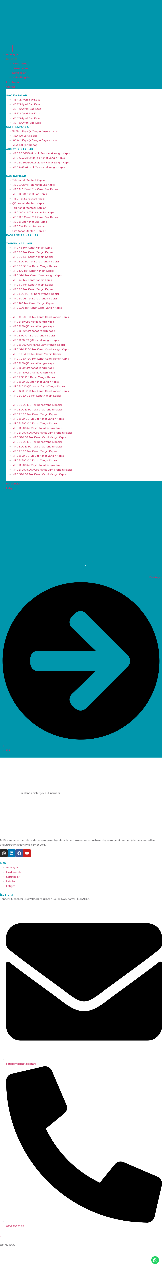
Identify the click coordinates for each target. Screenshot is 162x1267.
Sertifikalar (19, 72)
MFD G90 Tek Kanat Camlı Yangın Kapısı (37, 275)
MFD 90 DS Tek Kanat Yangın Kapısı (34, 266)
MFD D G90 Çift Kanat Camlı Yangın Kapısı (38, 344)
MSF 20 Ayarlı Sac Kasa (26, 108)
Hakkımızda (19, 63)
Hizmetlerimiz (21, 68)
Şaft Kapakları (19, 127)
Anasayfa (12, 54)
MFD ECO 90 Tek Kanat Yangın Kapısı (35, 261)
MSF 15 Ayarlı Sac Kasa (26, 104)
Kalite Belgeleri (21, 77)
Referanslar (13, 483)
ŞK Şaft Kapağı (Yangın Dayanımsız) (34, 131)
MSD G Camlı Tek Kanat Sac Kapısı (33, 184)
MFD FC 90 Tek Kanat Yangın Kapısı (34, 414)
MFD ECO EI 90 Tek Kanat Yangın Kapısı (37, 409)
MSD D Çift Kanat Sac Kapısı (29, 194)
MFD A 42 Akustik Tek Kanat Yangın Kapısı (38, 158)
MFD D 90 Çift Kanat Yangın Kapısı (33, 326)
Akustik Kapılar (19, 149)
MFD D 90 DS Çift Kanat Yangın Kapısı (35, 340)
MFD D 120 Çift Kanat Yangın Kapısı (34, 331)
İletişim (10, 488)
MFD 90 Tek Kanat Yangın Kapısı (32, 256)
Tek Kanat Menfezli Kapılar (29, 180)
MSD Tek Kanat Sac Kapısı (28, 198)
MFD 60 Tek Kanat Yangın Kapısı (32, 252)
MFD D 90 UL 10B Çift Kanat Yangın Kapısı (38, 418)
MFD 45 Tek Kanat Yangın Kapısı (32, 247)
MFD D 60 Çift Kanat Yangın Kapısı (33, 321)
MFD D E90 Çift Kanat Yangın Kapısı (34, 423)
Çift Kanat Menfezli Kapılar (28, 203)
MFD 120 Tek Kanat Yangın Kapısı (33, 270)
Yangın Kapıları (19, 243)
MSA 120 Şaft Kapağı (25, 135)
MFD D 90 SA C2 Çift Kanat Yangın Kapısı (37, 428)
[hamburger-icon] (6, 48)
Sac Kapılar (16, 176)
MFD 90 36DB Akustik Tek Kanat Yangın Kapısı (41, 153)
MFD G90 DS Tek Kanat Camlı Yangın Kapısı (39, 437)
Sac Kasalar (16, 95)
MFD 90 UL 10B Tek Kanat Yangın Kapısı (37, 405)
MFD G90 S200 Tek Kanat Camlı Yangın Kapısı (40, 349)
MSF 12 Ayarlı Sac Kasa (26, 99)
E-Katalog (12, 82)
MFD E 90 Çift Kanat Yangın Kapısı (33, 335)
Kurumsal (12, 59)
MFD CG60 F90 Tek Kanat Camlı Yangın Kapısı (40, 317)
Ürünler (10, 86)
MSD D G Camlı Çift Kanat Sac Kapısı (35, 189)
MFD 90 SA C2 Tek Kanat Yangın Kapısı (36, 354)
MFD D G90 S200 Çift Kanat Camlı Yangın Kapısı (42, 432)
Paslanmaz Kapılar (22, 235)
